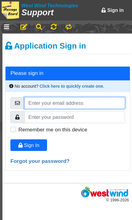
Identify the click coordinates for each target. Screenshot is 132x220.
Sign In (28, 145)
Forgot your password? (40, 161)
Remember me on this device (52, 130)
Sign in (112, 10)
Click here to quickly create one (71, 86)
